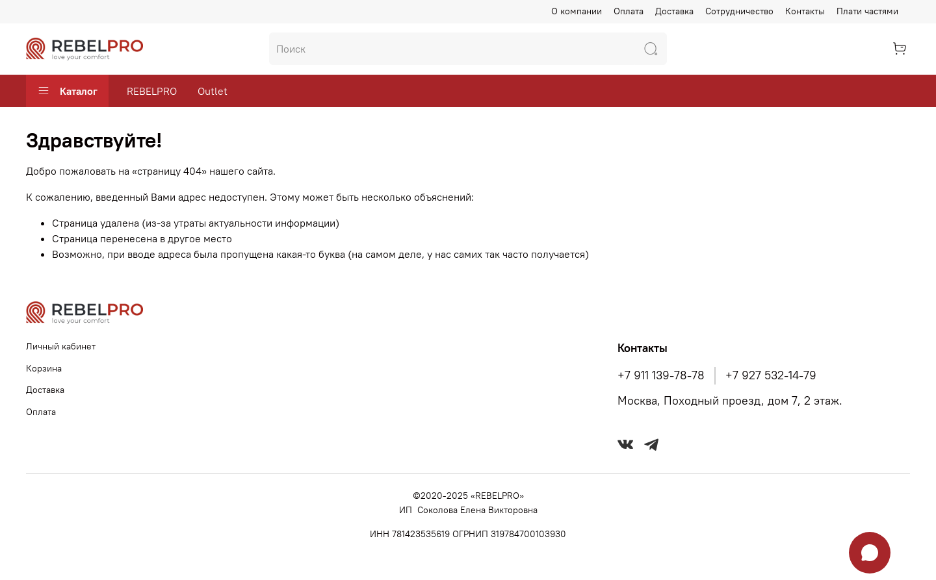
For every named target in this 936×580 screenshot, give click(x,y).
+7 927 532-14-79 (770, 375)
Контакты (805, 11)
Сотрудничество (739, 11)
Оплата (629, 11)
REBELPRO (152, 90)
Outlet (213, 90)
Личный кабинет (61, 346)
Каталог (67, 90)
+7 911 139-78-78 (661, 375)
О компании (576, 11)
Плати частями (867, 11)
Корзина (44, 368)
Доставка (674, 11)
